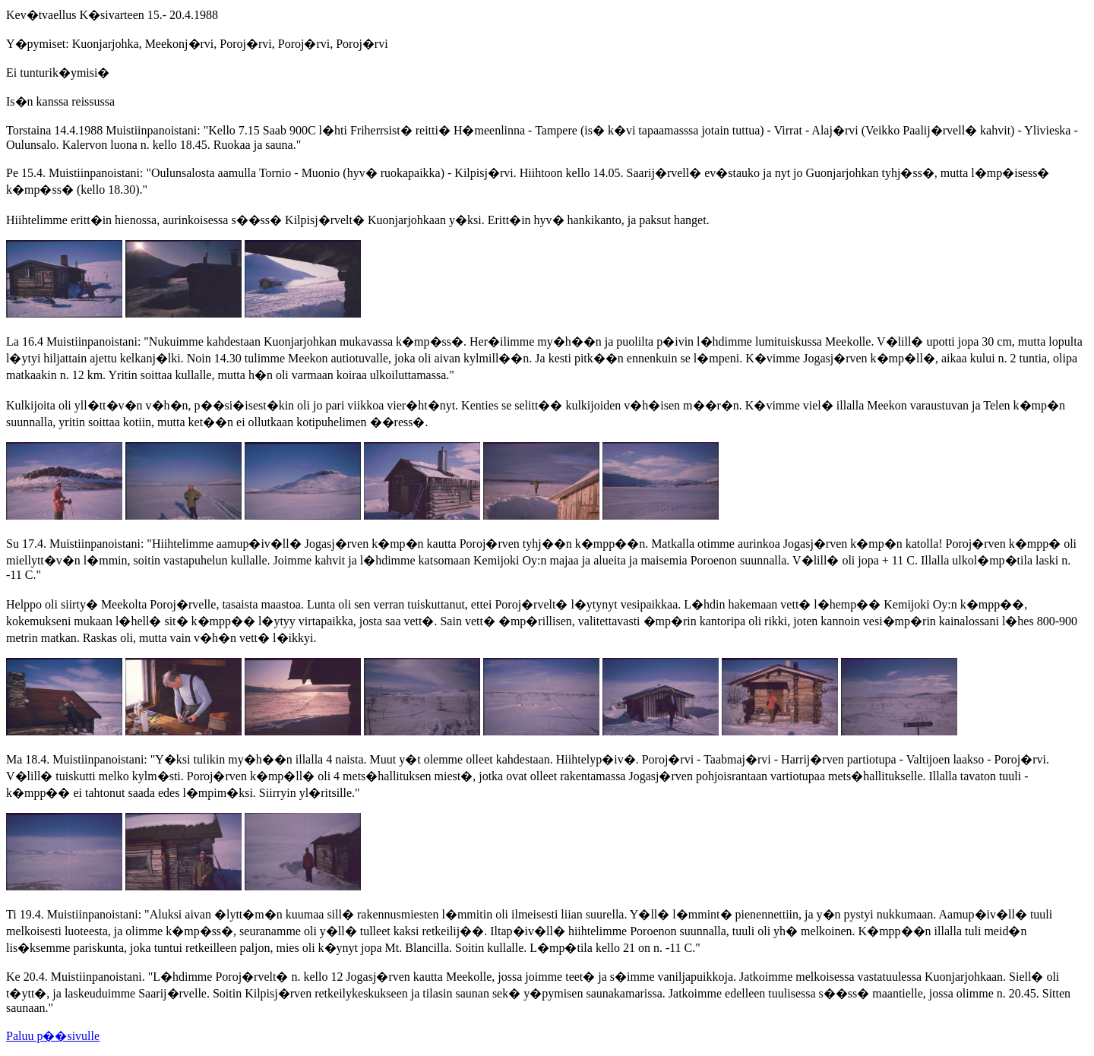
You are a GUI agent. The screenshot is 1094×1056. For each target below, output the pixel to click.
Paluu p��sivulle (53, 1035)
